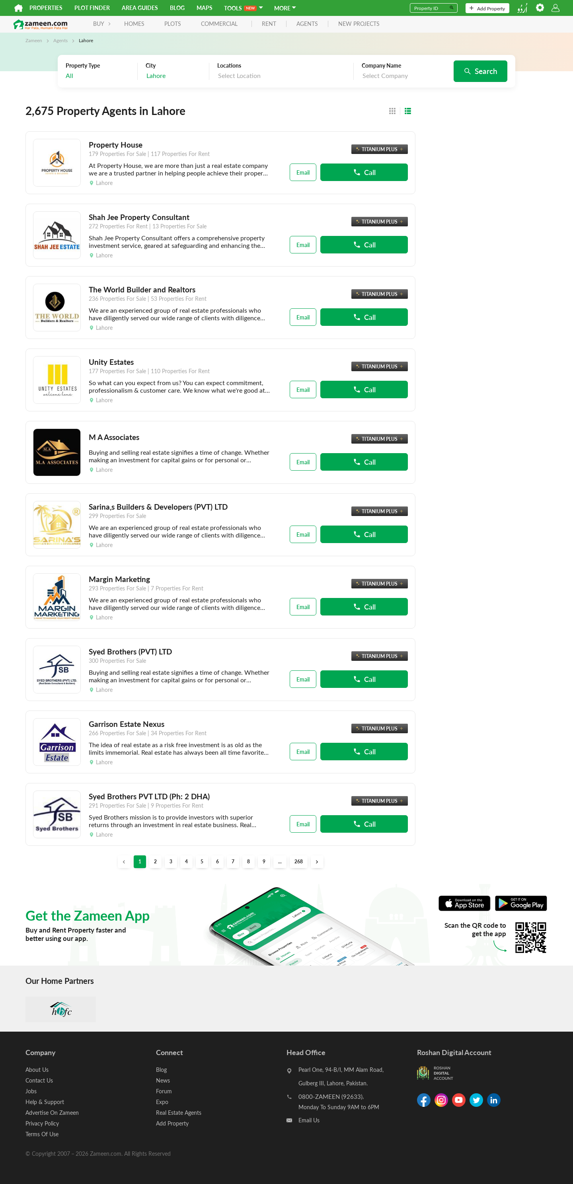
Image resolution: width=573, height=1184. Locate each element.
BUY (102, 23)
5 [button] (202, 861)
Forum (164, 1091)
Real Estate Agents (178, 1112)
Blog (177, 8)
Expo (162, 1102)
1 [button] (139, 861)
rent (269, 24)
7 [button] (233, 861)
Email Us (309, 1120)
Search (480, 71)
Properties (45, 8)
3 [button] (171, 861)
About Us (37, 1069)
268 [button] (298, 861)
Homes (134, 23)
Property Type (83, 65)
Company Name (381, 65)
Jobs (31, 1091)
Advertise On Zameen (52, 1112)
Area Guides (140, 8)
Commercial (219, 23)
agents (307, 24)
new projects (359, 24)
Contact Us (39, 1080)
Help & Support (44, 1102)
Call (364, 172)
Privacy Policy (42, 1123)
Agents (60, 40)
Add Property (487, 8)
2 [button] (155, 861)
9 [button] (264, 861)
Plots (172, 23)
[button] (317, 861)
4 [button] (186, 861)
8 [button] (248, 861)
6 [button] (217, 861)
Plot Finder (92, 8)
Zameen (33, 40)
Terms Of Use (41, 1134)
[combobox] (175, 76)
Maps (204, 8)
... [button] (280, 861)
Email (303, 172)
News (163, 1080)
